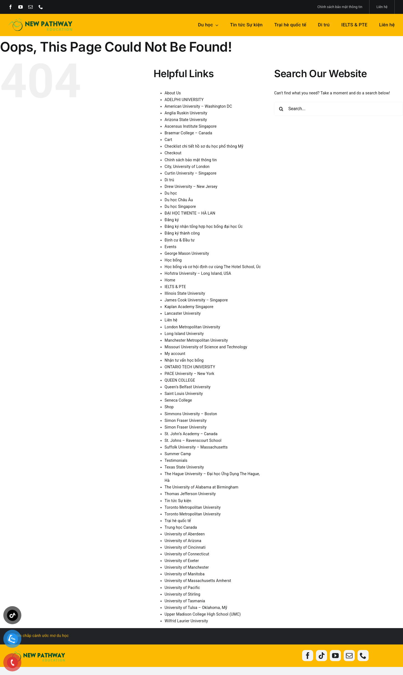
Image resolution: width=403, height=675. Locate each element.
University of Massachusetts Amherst (198, 580)
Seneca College (178, 400)
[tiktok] (321, 655)
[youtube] (20, 7)
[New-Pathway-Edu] (40, 20)
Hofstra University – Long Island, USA (198, 273)
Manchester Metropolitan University (196, 340)
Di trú (169, 180)
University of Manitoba (185, 574)
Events (171, 247)
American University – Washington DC (198, 106)
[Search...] (338, 109)
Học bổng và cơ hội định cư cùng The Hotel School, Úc (213, 267)
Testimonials (176, 460)
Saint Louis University (184, 393)
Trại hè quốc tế (178, 520)
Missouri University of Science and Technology (206, 347)
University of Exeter (182, 560)
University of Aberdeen (185, 534)
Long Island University (184, 333)
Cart (168, 139)
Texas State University (184, 467)
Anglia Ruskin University (186, 113)
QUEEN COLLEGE (180, 380)
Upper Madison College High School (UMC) (203, 614)
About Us (173, 93)
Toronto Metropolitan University (193, 507)
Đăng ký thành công (182, 233)
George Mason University (187, 253)
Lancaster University (183, 313)
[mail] (30, 7)
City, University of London (187, 166)
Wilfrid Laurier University (186, 621)
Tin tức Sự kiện (178, 500)
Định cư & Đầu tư (180, 240)
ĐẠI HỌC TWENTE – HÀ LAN (190, 213)
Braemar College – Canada (188, 133)
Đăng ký (172, 220)
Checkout (173, 153)
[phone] (41, 7)
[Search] (281, 109)
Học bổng (173, 260)
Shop (169, 407)
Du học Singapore (180, 206)
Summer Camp (178, 454)
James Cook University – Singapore (196, 300)
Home (170, 280)
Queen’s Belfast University (188, 387)
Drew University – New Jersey (191, 186)
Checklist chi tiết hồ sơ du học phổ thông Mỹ (204, 146)
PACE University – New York (189, 373)
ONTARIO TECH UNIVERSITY (190, 367)
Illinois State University (185, 293)
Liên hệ (171, 320)
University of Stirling (182, 594)
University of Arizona (183, 540)
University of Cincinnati (185, 547)
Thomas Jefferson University (190, 494)
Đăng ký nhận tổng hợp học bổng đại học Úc (204, 226)
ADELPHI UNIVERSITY (184, 99)
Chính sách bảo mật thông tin (191, 160)
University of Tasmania (185, 601)
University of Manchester (187, 567)
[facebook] (10, 7)
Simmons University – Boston (191, 414)
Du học (171, 193)
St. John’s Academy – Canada (191, 434)
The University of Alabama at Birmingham (201, 487)
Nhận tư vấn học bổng (184, 360)
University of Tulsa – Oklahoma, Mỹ (196, 607)
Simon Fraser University (185, 420)
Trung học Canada (181, 527)
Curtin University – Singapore (190, 173)
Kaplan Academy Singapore (189, 306)
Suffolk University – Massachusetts (196, 447)
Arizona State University (186, 119)
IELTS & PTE (175, 286)
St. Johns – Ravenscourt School (193, 440)
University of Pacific (182, 587)
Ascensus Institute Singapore (191, 126)
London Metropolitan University (192, 327)
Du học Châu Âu (179, 200)
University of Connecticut (187, 554)
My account (175, 353)
